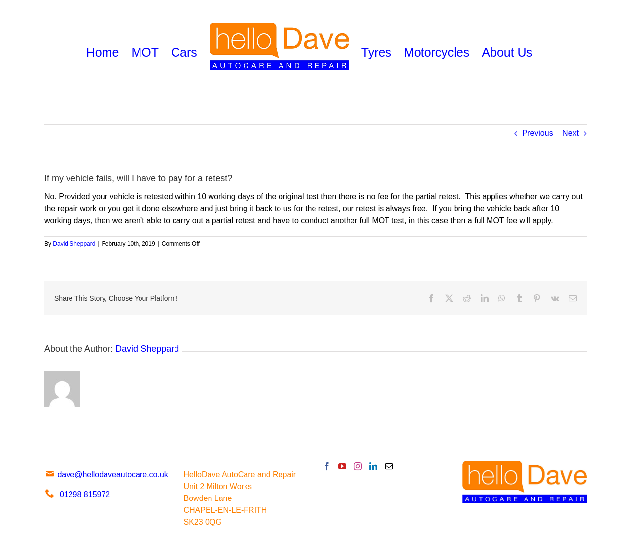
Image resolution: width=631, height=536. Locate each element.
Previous (537, 133)
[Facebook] (327, 466)
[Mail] (389, 466)
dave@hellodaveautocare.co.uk (106, 474)
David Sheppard (74, 243)
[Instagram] (358, 466)
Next (570, 133)
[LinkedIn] (373, 466)
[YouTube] (342, 466)
